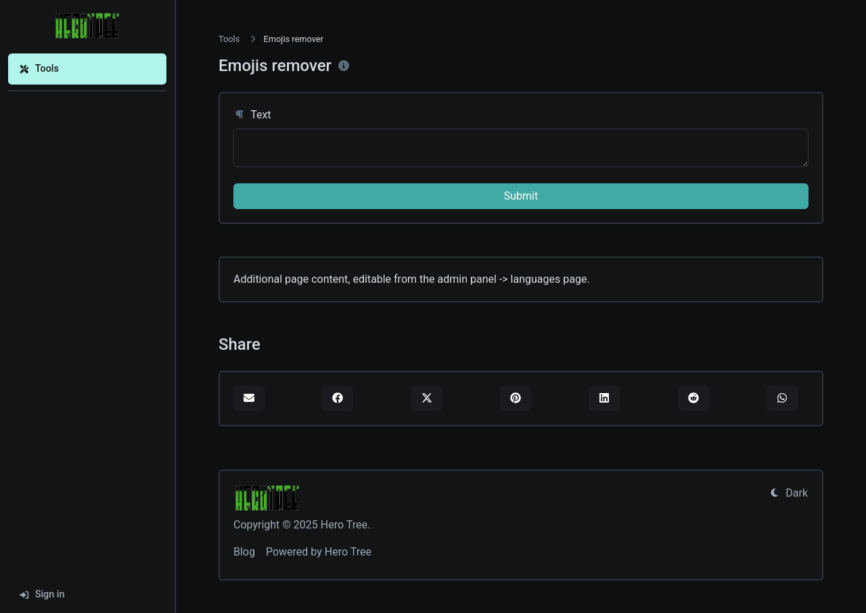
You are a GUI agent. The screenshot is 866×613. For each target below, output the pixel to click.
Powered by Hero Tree (318, 551)
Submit (521, 195)
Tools (39, 68)
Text (252, 114)
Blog (244, 551)
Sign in (42, 594)
